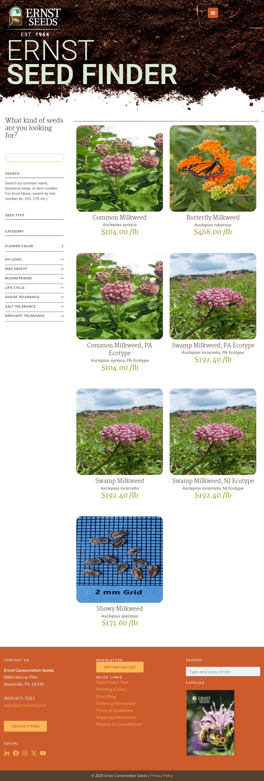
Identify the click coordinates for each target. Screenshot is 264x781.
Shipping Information (116, 717)
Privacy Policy (161, 775)
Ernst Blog (106, 696)
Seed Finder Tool (112, 682)
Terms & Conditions (114, 710)
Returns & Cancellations (119, 724)
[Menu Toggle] (213, 13)
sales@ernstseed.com (25, 705)
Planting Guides (111, 689)
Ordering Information (116, 703)
